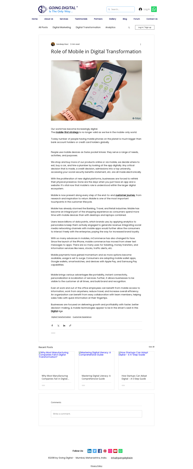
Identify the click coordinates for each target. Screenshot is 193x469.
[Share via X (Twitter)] (58, 325)
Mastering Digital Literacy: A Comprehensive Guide (96, 377)
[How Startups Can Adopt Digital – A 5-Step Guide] (136, 361)
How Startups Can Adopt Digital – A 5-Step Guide (134, 377)
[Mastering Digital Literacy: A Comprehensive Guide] (96, 361)
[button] (51, 19)
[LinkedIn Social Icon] (89, 451)
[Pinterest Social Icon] (105, 451)
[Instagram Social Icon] (110, 451)
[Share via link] (70, 325)
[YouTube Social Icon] (115, 451)
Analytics (110, 27)
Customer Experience (82, 317)
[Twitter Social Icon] (95, 451)
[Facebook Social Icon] (100, 451)
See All (151, 347)
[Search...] (120, 9)
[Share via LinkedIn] (64, 325)
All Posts (43, 27)
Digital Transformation (88, 27)
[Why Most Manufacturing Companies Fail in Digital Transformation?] (56, 361)
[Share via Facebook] (52, 325)
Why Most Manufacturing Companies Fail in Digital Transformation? (55, 377)
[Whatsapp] (120, 451)
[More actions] (140, 44)
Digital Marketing (62, 27)
